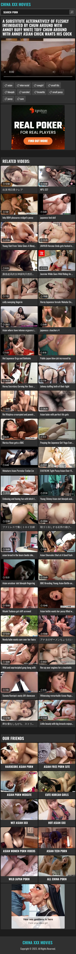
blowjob (11, 92)
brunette (41, 92)
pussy (10, 99)
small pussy (57, 92)
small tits (55, 85)
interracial (24, 85)
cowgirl (40, 85)
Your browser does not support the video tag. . (38, 59)
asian (10, 85)
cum (22, 99)
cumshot (26, 92)
